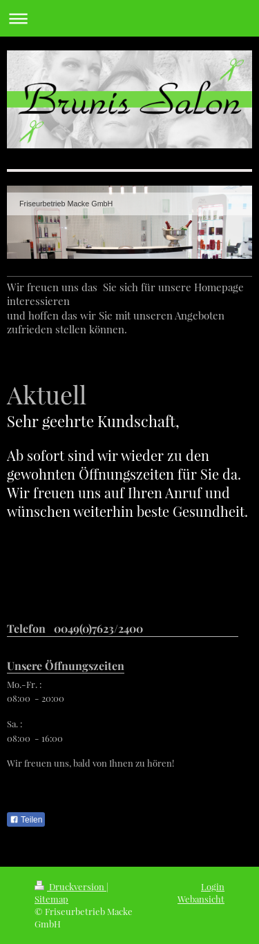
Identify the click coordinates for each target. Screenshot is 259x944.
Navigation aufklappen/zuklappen (129, 18)
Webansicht (201, 899)
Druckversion (70, 886)
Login (212, 886)
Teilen (26, 820)
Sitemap (51, 899)
